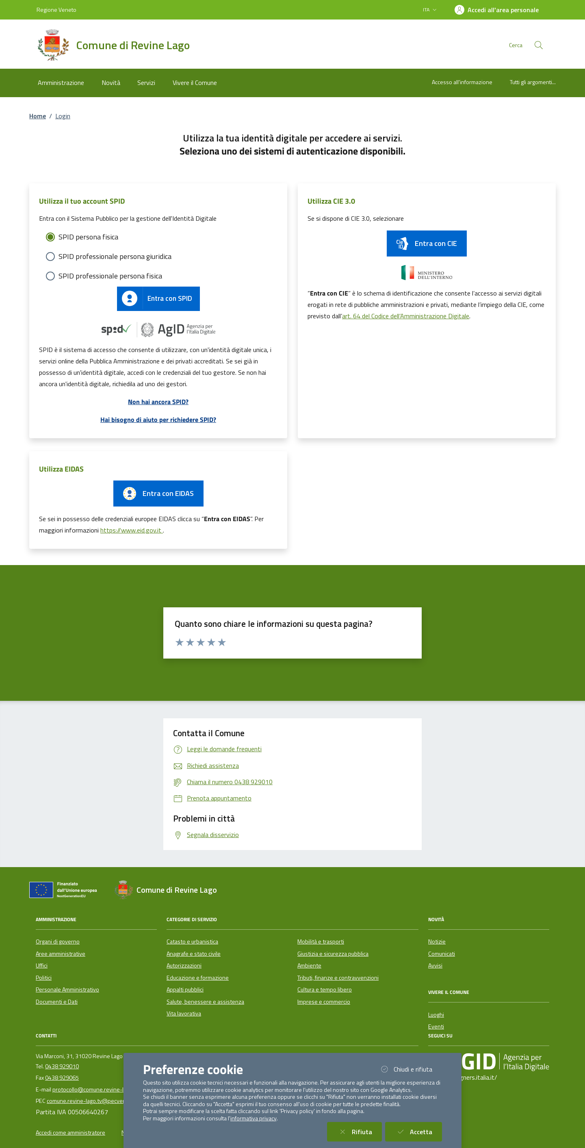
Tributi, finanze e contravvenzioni (338, 977)
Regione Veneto (56, 9)
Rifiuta (359, 1131)
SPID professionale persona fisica (110, 275)
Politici (44, 977)
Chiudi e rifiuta (410, 1069)
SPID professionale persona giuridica (114, 256)
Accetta (418, 1131)
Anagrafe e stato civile (194, 953)
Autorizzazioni (184, 965)
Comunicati (441, 953)
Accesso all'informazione (462, 82)
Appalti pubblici (185, 989)
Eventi (436, 1026)
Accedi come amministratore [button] (70, 1132)
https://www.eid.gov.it (131, 530)
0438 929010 (62, 1066)
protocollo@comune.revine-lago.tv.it (97, 1089)
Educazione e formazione (198, 977)
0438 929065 (62, 1077)
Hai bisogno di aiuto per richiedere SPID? (158, 419)
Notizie (437, 941)
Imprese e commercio (323, 1001)
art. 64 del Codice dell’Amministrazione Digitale (405, 316)
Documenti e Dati (57, 1001)
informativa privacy (253, 1118)
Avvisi (435, 965)
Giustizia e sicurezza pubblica (332, 953)
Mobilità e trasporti (320, 941)
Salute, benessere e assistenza (205, 1001)
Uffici (42, 965)
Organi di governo (58, 941)
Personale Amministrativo (67, 989)
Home (37, 116)
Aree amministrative (60, 953)
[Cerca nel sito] (538, 45)
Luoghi (436, 1014)
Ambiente (309, 965)
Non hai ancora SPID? (158, 402)
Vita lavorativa (184, 1013)
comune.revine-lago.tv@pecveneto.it (93, 1100)
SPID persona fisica (88, 236)
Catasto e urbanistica (192, 941)
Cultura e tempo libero (324, 989)
